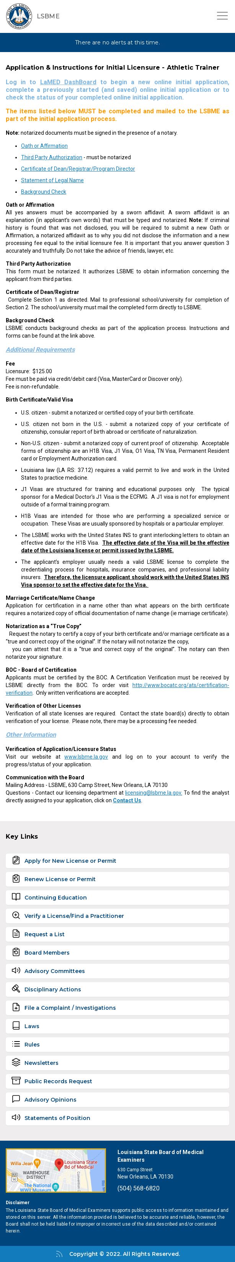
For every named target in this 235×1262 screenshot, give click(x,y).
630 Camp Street (135, 1169)
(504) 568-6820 (139, 1188)
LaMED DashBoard (68, 82)
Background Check (43, 192)
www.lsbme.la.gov (86, 757)
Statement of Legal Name (52, 180)
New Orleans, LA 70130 (145, 1177)
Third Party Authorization (51, 157)
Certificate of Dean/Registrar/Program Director (78, 169)
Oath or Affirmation (44, 146)
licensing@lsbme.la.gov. (153, 793)
